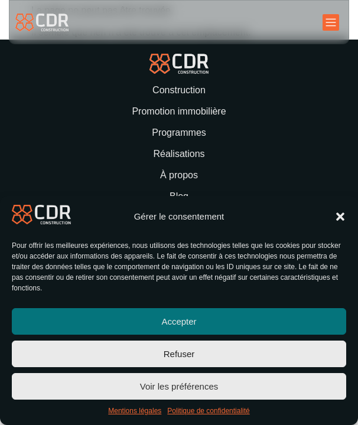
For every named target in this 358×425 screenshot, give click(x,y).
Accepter (178, 321)
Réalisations (178, 154)
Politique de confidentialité (208, 411)
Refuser (179, 354)
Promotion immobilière (179, 111)
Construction (179, 90)
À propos (179, 175)
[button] (340, 217)
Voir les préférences (179, 386)
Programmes (179, 133)
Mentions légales (134, 411)
